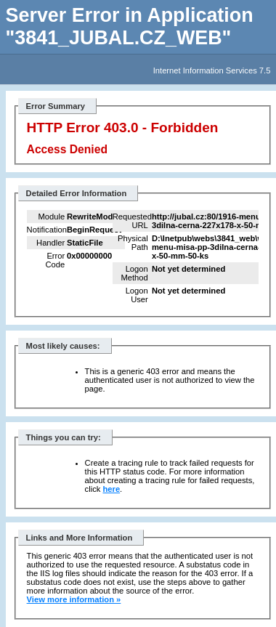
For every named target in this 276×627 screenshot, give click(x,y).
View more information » (74, 599)
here (111, 489)
